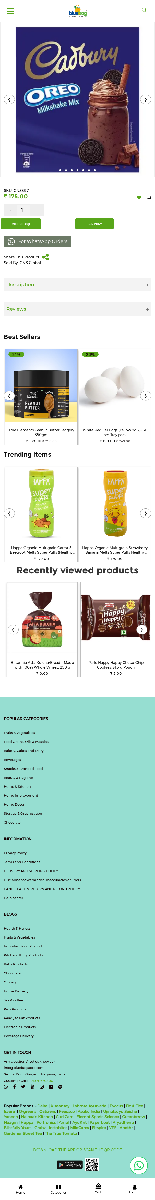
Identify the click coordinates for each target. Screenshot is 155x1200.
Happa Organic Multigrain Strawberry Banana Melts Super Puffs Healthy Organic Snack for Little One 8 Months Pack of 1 (115, 550)
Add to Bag (21, 223)
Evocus (116, 1106)
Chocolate (12, 822)
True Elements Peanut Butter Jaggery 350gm (41, 432)
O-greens (27, 1111)
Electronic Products (20, 1027)
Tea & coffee (13, 1000)
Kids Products (15, 1009)
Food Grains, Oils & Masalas (26, 742)
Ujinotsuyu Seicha (120, 1111)
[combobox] (144, 9)
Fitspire (99, 1127)
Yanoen (11, 1116)
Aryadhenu (123, 1122)
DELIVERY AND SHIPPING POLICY (31, 871)
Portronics (46, 1122)
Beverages (12, 760)
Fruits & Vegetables (19, 733)
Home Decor (14, 804)
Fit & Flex (134, 1106)
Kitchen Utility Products (23, 955)
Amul (63, 1122)
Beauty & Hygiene (18, 777)
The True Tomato (61, 1133)
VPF (112, 1127)
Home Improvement (21, 795)
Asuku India (89, 1111)
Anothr (126, 1127)
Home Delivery (16, 991)
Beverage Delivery (19, 1036)
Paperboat (100, 1122)
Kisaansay (60, 1106)
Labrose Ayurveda (89, 1106)
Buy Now (94, 224)
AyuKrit (79, 1122)
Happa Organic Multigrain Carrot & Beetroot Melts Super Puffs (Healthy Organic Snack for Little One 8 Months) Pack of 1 (41, 550)
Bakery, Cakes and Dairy (24, 751)
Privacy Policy (15, 853)
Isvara (9, 1111)
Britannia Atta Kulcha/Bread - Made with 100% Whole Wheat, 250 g (42, 665)
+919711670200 (41, 1080)
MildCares (79, 1127)
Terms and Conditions (22, 862)
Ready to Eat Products (22, 1018)
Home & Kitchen (17, 786)
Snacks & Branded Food (23, 769)
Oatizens (47, 1111)
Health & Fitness (17, 928)
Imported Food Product (23, 946)
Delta (42, 1106)
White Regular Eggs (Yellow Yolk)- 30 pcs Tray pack (115, 432)
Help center (13, 898)
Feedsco (66, 1111)
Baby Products (16, 964)
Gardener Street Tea (23, 1133)
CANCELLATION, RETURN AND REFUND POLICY (42, 889)
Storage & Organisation (23, 813)
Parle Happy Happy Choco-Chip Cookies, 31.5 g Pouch (116, 665)
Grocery (10, 982)
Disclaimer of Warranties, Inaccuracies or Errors (42, 880)
